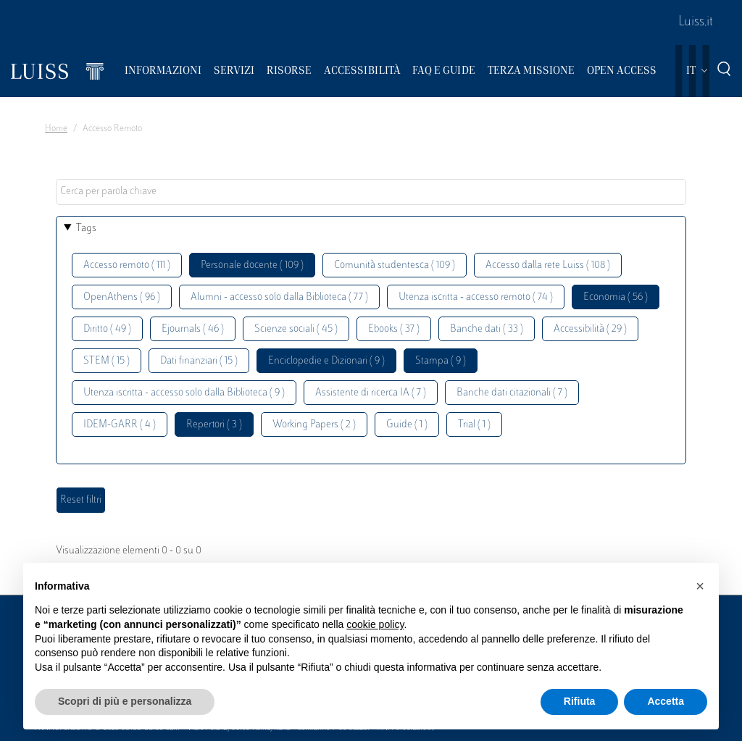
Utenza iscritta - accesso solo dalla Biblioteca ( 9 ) (184, 393)
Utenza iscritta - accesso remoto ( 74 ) (476, 297)
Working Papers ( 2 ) (314, 424)
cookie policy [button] (375, 624)
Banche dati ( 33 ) (486, 329)
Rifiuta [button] (580, 701)
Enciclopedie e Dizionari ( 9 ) (326, 361)
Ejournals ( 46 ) (193, 329)
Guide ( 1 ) (407, 424)
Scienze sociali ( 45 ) (296, 329)
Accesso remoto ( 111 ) (126, 265)
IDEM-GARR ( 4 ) (119, 424)
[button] (700, 586)
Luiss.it (695, 22)
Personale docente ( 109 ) (252, 265)
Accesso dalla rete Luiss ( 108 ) (547, 265)
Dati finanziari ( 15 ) (199, 361)
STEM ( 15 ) (106, 361)
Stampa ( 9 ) (440, 361)
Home (56, 129)
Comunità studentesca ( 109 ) (394, 265)
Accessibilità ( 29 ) (590, 329)
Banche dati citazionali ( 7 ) (512, 393)
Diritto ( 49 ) (107, 329)
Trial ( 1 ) (474, 424)
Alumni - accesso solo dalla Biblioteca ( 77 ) (279, 297)
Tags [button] (86, 228)
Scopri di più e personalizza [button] (124, 701)
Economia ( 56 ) (615, 297)
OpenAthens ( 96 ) (121, 297)
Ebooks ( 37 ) (394, 329)
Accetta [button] (665, 701)
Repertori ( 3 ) (214, 424)
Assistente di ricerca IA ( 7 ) (370, 393)
